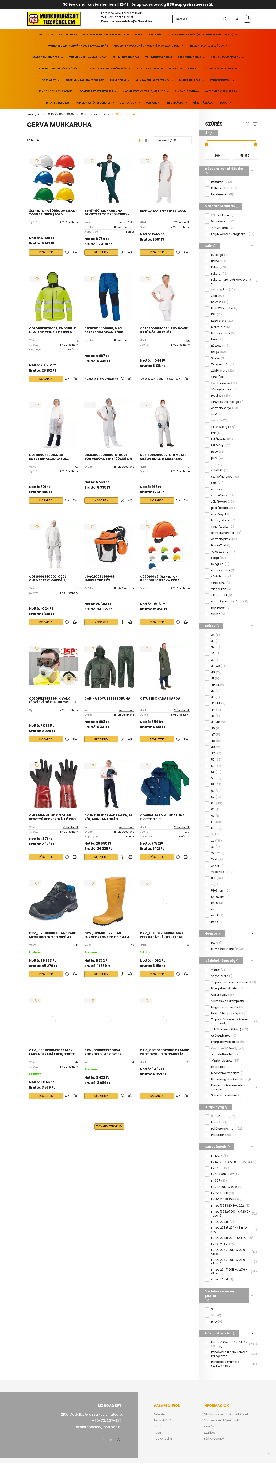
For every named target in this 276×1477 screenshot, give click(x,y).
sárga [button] (218, 558)
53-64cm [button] (220, 891)
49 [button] (215, 747)
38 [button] (216, 654)
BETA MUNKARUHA (190, 57)
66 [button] (216, 810)
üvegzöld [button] (220, 564)
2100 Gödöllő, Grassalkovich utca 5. (92, 1414)
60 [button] (216, 791)
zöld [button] (217, 483)
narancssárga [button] (224, 570)
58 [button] (216, 785)
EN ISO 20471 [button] (223, 1244)
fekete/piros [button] (223, 290)
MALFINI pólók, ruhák (219, 68)
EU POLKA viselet (148, 68)
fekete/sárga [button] (223, 427)
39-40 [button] (218, 666)
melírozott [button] (221, 608)
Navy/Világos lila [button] (224, 308)
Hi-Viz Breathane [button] (227, 949)
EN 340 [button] (220, 1168)
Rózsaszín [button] (220, 346)
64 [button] (216, 803)
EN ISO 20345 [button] (223, 1222)
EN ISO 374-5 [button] (222, 1280)
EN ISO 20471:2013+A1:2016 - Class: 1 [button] (234, 1252)
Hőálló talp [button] (221, 1067)
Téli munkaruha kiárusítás (88, 57)
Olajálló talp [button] (222, 995)
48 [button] (216, 741)
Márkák (151, 102)
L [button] (216, 822)
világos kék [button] (221, 589)
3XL (188, 1062)
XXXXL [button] (218, 866)
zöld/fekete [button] (222, 502)
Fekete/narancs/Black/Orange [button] (234, 281)
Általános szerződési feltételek (226, 1414)
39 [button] (215, 660)
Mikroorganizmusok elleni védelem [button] (234, 1087)
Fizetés (209, 1426)
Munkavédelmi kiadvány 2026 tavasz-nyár (78, 45)
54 (188, 340)
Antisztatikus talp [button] (225, 1054)
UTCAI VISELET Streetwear (96, 91)
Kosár (158, 1432)
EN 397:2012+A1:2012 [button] (227, 1187)
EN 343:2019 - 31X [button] (225, 1175)
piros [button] (218, 458)
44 (76, 945)
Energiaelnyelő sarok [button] (227, 1042)
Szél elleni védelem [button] (226, 1095)
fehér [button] (218, 414)
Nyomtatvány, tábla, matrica (144, 91)
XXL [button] (217, 853)
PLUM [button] (216, 943)
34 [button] (215, 635)
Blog (224, 102)
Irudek (174, 68)
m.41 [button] (217, 909)
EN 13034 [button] (219, 1156)
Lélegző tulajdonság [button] (228, 1014)
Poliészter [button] (221, 1135)
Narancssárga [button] (224, 333)
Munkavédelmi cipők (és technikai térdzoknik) (200, 34)
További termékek (109, 1126)
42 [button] (216, 691)
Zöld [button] (217, 296)
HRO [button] (216, 1322)
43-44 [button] (218, 704)
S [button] (215, 835)
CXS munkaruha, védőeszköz (107, 68)
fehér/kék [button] (220, 377)
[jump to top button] (268, 1453)
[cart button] (247, 19)
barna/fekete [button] (224, 520)
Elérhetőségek (214, 1438)
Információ (175, 102)
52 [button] (216, 766)
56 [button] (216, 778)
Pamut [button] (219, 1123)
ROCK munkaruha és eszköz (84, 80)
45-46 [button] (218, 722)
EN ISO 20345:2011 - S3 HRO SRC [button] (234, 1229)
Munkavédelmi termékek (152, 80)
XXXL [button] (218, 860)
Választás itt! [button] (223, 552)
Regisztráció (163, 1420)
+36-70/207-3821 (121, 17)
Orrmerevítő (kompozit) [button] (230, 1001)
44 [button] (217, 710)
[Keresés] (201, 19)
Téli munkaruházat (125, 57)
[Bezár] (271, 4)
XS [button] (216, 847)
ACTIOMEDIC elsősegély (221, 91)
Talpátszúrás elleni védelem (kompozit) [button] (234, 1021)
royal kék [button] (220, 396)
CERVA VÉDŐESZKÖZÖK (226, 57)
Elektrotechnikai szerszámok (104, 34)
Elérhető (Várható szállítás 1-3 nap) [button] (234, 1344)
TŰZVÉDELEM (118, 80)
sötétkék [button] (219, 471)
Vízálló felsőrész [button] (225, 1061)
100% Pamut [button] (223, 1116)
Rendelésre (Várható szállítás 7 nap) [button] (234, 1364)
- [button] (214, 884)
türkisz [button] (218, 614)
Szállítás (210, 1432)
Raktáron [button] (221, 182)
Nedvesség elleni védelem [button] (231, 1079)
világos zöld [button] (221, 595)
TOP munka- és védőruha (93, 102)
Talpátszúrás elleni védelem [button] (233, 982)
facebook (103, 1440)
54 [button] (216, 772)
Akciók (44, 34)
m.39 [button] (217, 903)
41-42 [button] (217, 685)
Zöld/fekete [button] (222, 371)
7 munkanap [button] (223, 228)
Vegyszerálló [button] (222, 976)
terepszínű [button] (220, 583)
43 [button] (215, 697)
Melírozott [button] (220, 327)
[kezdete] (217, 156)
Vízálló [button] (219, 970)
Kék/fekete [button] (222, 321)
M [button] (216, 828)
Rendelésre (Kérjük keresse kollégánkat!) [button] (234, 1354)
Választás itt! (126, 222)
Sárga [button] (218, 352)
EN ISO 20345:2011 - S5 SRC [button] (232, 1238)
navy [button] (218, 452)
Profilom (160, 1426)
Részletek (46, 252)
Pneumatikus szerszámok (207, 45)
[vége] (245, 156)
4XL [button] (216, 753)
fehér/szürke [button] (223, 527)
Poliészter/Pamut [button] (226, 1129)
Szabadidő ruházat (46, 57)
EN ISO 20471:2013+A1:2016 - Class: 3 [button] (234, 1271)
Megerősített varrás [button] (228, 1007)
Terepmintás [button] (222, 365)
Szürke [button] (219, 358)
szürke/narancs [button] (225, 477)
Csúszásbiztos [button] (223, 1036)
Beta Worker (68, 34)
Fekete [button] (219, 274)
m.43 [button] (217, 916)
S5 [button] (216, 1316)
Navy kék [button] (219, 302)
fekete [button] (219, 421)
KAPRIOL (193, 68)
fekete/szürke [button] (224, 383)
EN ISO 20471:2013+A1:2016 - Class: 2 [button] (234, 1262)
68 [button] (216, 816)
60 (188, 945)
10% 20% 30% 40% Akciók (55, 91)
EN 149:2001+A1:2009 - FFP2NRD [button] (233, 1162)
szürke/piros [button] (223, 496)
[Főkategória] (34, 114)
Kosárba (46, 379)
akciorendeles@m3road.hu (131, 21)
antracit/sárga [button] (224, 408)
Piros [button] (218, 340)
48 (132, 945)
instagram (111, 1440)
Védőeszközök (220, 80)
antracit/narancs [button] (226, 533)
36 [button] (216, 641)
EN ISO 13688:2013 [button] (226, 1200)
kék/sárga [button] (221, 446)
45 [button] (215, 716)
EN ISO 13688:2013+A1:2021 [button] (231, 1206)
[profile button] (237, 19)
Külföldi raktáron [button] (226, 188)
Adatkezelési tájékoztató (222, 1420)
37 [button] (215, 647)
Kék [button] (217, 315)
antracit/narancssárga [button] (229, 602)
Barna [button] (218, 261)
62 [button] (216, 797)
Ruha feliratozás (57, 102)
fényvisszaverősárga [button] (227, 402)
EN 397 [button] (219, 1181)
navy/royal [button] (222, 514)
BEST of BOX (128, 102)
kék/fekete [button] (222, 439)
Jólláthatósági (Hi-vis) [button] (229, 1030)
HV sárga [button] (220, 255)
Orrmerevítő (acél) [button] (227, 1048)
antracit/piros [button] (224, 539)
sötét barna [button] (222, 577)
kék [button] (216, 433)
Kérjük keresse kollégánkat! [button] (232, 234)
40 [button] (216, 672)
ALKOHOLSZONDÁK (187, 91)
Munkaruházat (190, 80)
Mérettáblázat (203, 102)
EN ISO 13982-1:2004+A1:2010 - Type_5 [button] (234, 1214)
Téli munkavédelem (158, 57)
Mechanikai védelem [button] (227, 1073)
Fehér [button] (218, 267)
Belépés (159, 1414)
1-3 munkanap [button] (225, 215)
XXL (76, 466)
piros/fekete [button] (223, 508)
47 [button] (215, 735)
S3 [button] (215, 1309)
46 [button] (216, 729)
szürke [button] (219, 464)
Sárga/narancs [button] (224, 389)
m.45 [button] (217, 922)
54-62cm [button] (220, 897)
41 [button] (215, 679)
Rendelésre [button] (222, 195)
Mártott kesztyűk (148, 34)
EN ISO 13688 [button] (222, 1193)
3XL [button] (217, 878)
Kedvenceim (163, 1438)
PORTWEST (49, 80)
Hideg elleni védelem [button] (228, 989)
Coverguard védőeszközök (58, 68)
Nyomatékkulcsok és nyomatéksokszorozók (147, 45)
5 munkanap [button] (224, 222)
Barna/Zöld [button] (220, 545)
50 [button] (216, 760)
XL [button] (216, 841)
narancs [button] (219, 489)
